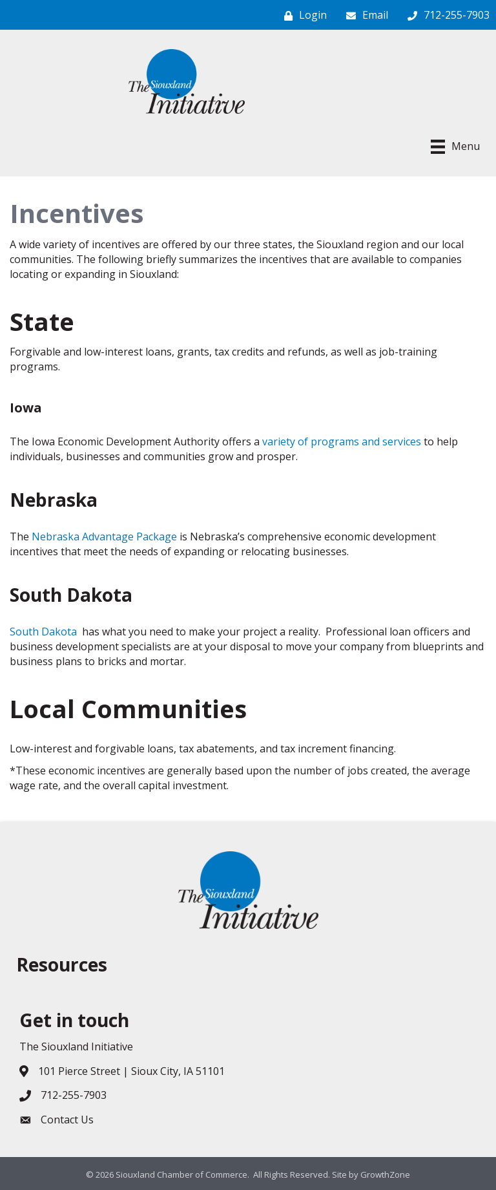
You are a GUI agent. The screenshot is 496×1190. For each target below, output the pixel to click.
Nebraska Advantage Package (104, 536)
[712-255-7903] (445, 15)
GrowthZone (385, 1174)
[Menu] (455, 146)
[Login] (302, 15)
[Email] (364, 15)
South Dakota (43, 631)
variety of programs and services (341, 441)
